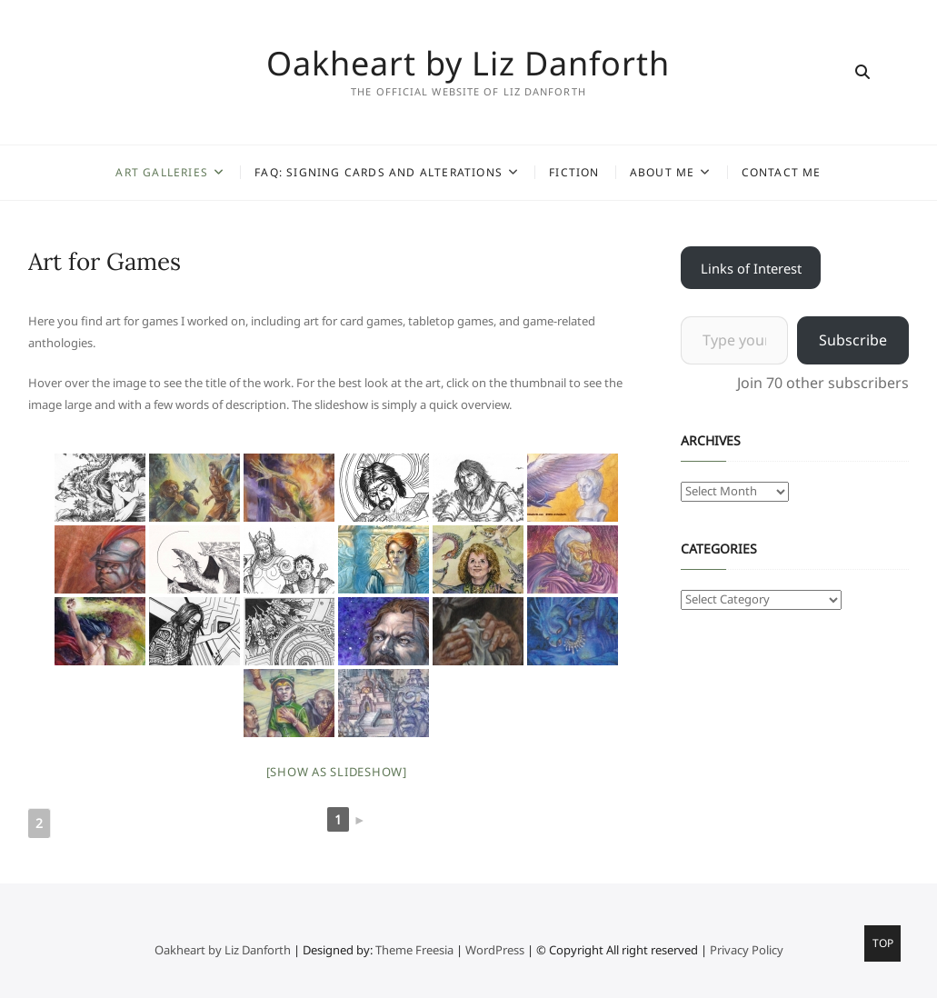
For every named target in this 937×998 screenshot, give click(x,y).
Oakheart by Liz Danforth (468, 64)
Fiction (574, 172)
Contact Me (782, 172)
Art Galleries (161, 172)
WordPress (494, 950)
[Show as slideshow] (336, 771)
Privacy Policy (746, 950)
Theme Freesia (414, 950)
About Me (662, 172)
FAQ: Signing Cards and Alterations (378, 172)
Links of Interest (751, 268)
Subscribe (853, 340)
